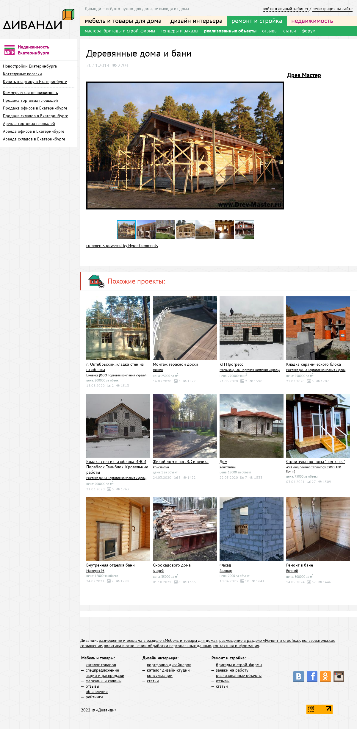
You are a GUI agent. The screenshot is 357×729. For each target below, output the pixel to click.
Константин (161, 467)
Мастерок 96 (95, 571)
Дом (223, 461)
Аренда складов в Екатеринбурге (34, 139)
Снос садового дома (172, 565)
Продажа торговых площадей (30, 100)
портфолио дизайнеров (169, 664)
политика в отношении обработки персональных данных (157, 645)
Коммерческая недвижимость (30, 92)
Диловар (226, 571)
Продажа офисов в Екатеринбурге (35, 108)
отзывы (270, 31)
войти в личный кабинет (286, 8)
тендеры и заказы (179, 31)
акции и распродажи (105, 675)
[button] (279, 76)
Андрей (158, 571)
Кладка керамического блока (313, 364)
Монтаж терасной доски (175, 364)
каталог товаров (101, 664)
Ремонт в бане (299, 565)
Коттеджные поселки (22, 73)
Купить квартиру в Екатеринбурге (35, 81)
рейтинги (94, 697)
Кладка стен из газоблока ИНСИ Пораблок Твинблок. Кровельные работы (117, 467)
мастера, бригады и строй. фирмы (120, 31)
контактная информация (236, 645)
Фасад (225, 565)
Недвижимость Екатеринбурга (33, 50)
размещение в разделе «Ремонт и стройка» (259, 640)
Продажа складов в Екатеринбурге (35, 115)
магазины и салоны (103, 680)
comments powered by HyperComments (122, 245)
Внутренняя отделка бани (110, 565)
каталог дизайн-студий (168, 670)
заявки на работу (232, 670)
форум (308, 31)
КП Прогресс (231, 364)
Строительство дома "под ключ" (315, 461)
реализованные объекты (230, 31)
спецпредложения (102, 670)
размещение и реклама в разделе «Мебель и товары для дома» (158, 640)
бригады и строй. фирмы (239, 664)
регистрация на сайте (332, 8)
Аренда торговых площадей (29, 123)
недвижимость (312, 20)
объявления (97, 691)
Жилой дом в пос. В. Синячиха (181, 461)
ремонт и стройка (256, 20)
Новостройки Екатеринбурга (30, 66)
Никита (158, 370)
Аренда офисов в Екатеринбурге (33, 131)
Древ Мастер (304, 75)
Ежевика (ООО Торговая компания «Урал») (116, 375)
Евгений (292, 571)
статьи (289, 31)
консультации (160, 675)
